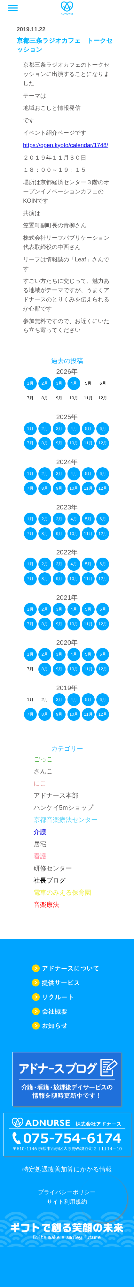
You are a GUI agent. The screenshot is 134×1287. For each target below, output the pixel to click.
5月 (88, 428)
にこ (40, 783)
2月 (45, 383)
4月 (74, 383)
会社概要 (67, 1011)
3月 (59, 383)
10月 (73, 442)
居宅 (40, 843)
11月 (88, 442)
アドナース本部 (56, 795)
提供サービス (67, 983)
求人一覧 (121, 8)
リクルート (67, 997)
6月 (102, 428)
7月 (30, 442)
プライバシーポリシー (67, 1192)
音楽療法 (46, 904)
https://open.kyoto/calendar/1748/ (65, 145)
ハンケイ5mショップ (64, 807)
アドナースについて (67, 968)
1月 (30, 383)
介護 (40, 831)
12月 (103, 442)
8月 (45, 442)
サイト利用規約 (67, 1202)
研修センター (53, 868)
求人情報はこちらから (103, 1199)
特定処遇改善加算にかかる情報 (67, 1169)
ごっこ (43, 759)
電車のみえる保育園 (62, 892)
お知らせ (67, 1026)
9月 (59, 442)
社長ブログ (50, 880)
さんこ (43, 771)
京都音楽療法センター (66, 819)
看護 (40, 856)
